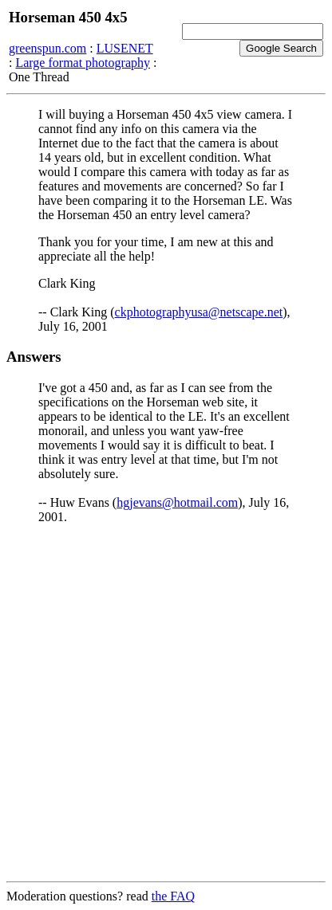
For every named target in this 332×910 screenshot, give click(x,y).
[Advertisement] (166, 703)
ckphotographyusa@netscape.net (199, 312)
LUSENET (125, 48)
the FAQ (173, 896)
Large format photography (82, 62)
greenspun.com (47, 48)
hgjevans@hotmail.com (177, 502)
